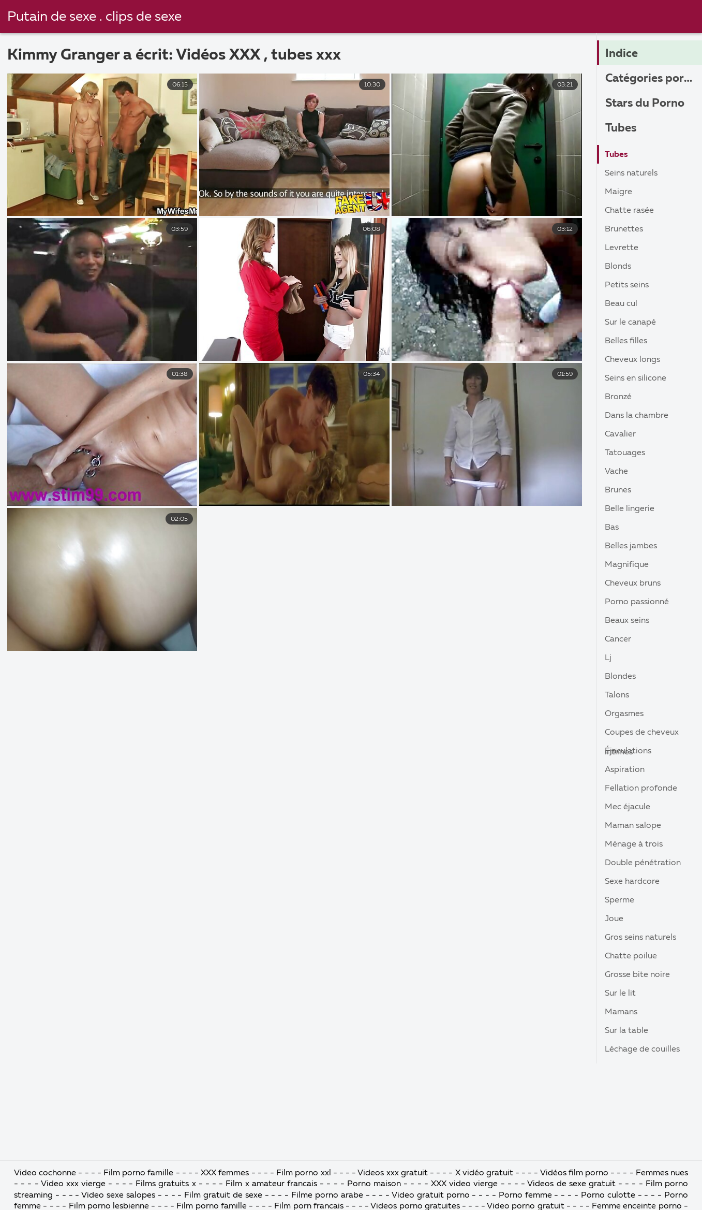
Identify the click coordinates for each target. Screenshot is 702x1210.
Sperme (619, 900)
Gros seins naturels (640, 938)
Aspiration (625, 770)
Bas (612, 527)
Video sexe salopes (118, 1195)
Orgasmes (624, 714)
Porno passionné (637, 602)
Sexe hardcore (632, 882)
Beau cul (621, 304)
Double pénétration (643, 863)
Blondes (620, 677)
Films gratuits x (166, 1184)
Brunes (618, 490)
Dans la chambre (636, 416)
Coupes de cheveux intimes (642, 734)
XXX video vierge (464, 1184)
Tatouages (625, 453)
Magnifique (627, 565)
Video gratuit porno (431, 1195)
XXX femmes (225, 1173)
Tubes (620, 128)
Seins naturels (631, 173)
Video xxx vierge (73, 1184)
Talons (617, 695)
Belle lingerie (629, 509)
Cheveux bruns (633, 583)
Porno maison (374, 1184)
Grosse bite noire (637, 975)
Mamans (621, 1012)
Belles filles (626, 341)
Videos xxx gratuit (392, 1173)
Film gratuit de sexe (223, 1195)
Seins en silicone (635, 378)
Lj (608, 658)
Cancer (618, 639)
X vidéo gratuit (484, 1173)
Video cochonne (45, 1173)
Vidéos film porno (575, 1173)
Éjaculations (628, 751)
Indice (621, 54)
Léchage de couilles (642, 1049)
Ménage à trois (634, 844)
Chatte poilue (631, 956)
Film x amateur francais (271, 1184)
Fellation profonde (641, 788)
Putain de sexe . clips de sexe (94, 17)
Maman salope (633, 826)
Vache (616, 472)
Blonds (618, 267)
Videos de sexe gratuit (572, 1184)
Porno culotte (608, 1195)
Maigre (618, 192)
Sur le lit (620, 993)
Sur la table (626, 1031)
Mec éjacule (627, 807)
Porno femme (525, 1195)
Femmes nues (662, 1173)
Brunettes (624, 229)
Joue (614, 919)
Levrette (621, 248)
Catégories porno (651, 78)
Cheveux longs (632, 360)
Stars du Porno (644, 103)
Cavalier (620, 434)
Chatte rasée (629, 211)
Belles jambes (631, 546)
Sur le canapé (630, 322)
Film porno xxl (304, 1173)
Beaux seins (627, 621)
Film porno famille (138, 1173)
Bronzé (618, 397)
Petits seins (627, 285)
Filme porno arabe (327, 1195)
